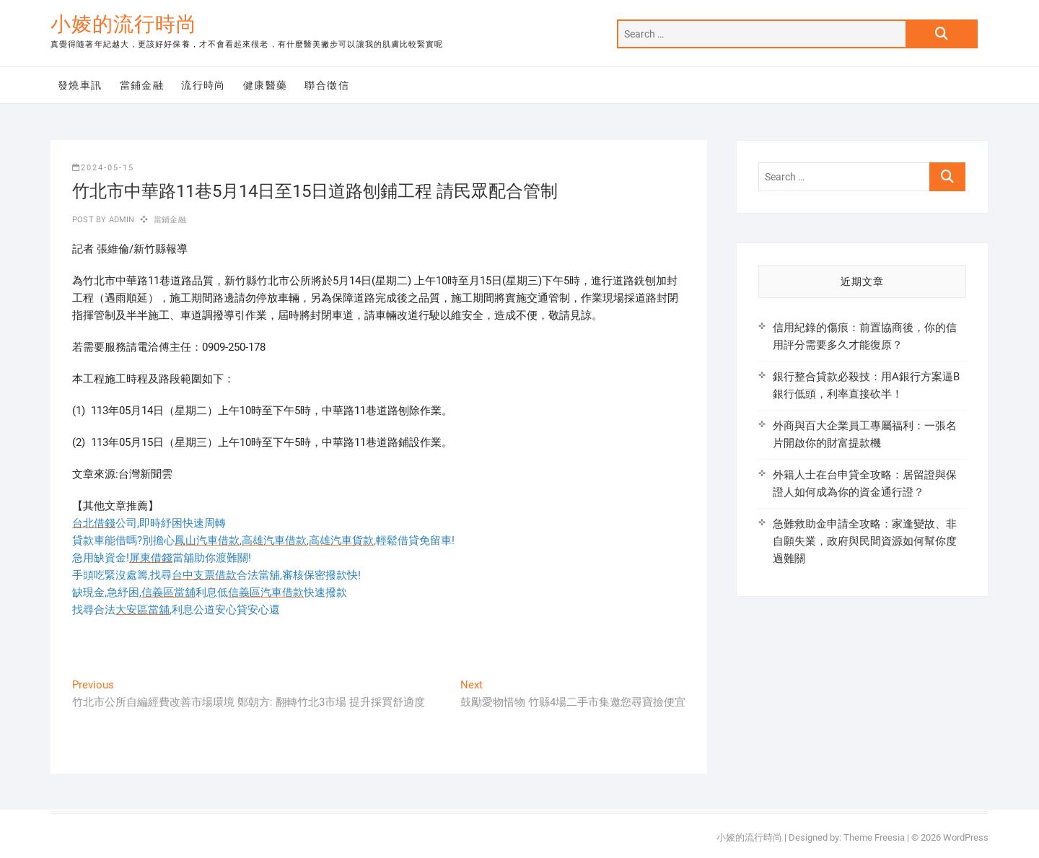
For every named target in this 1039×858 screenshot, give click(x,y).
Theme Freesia (874, 837)
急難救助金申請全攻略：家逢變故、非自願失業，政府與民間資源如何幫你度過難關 (865, 541)
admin (120, 219)
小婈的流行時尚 (124, 24)
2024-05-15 (103, 167)
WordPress (965, 837)
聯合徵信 (326, 85)
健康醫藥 (265, 85)
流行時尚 (203, 85)
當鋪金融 (142, 85)
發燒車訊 (80, 85)
